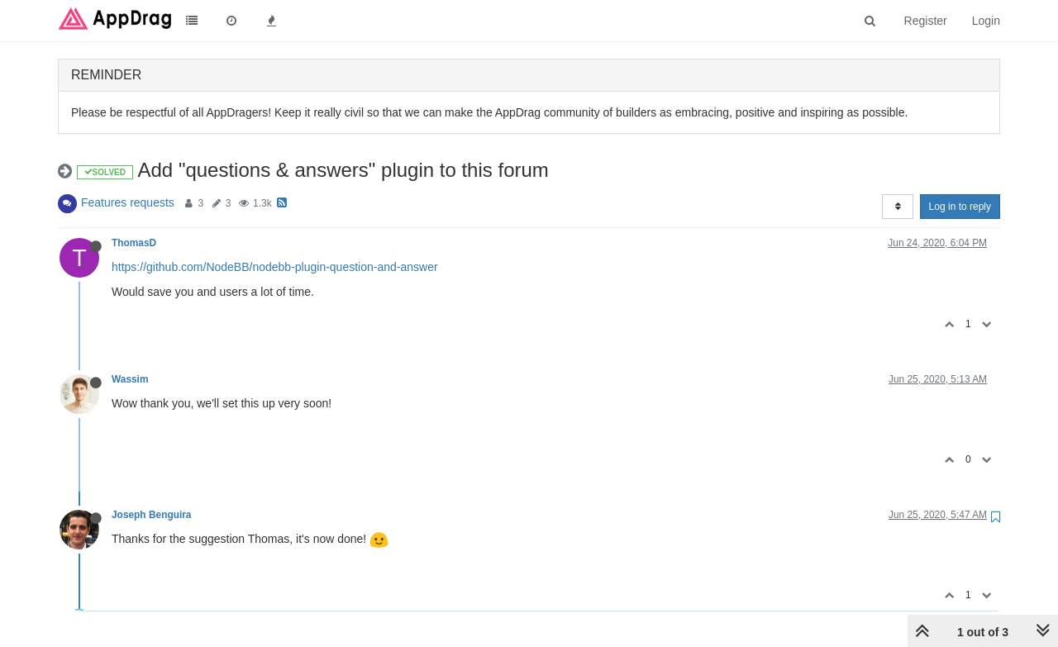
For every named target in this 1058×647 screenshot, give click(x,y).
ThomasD (134, 243)
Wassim (130, 379)
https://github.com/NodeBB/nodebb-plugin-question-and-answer (275, 267)
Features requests (127, 202)
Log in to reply (960, 206)
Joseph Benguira (151, 515)
